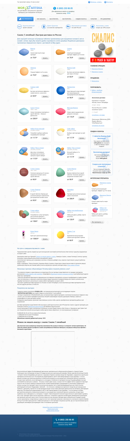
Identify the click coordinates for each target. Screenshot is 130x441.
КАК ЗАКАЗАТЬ (41, 19)
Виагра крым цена (53, 409)
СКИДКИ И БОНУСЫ (81, 19)
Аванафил (70, 190)
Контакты (110, 2)
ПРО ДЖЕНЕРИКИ (105, 19)
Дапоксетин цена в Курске (35, 306)
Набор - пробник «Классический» (97, 91)
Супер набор (34, 210)
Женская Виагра (72, 108)
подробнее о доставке (98, 115)
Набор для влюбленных (75, 210)
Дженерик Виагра (97, 69)
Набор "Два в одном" (37, 148)
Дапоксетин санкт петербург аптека (53, 407)
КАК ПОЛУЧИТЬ (66, 19)
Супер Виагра (71, 169)
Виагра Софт (71, 68)
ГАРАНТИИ (93, 19)
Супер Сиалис (35, 169)
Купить (45, 58)
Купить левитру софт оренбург (33, 274)
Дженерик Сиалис (97, 72)
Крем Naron (34, 231)
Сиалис (69, 49)
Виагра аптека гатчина (53, 411)
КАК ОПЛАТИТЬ (54, 19)
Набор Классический (37, 129)
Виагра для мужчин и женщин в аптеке (62, 274)
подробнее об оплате (98, 125)
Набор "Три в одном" (74, 148)
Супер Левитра (35, 190)
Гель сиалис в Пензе (73, 265)
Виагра (32, 49)
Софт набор (71, 129)
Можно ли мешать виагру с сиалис (46, 256)
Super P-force (34, 108)
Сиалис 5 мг (71, 231)
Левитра (33, 68)
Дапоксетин (71, 87)
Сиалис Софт (34, 87)
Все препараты (27, 19)
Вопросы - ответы (96, 2)
